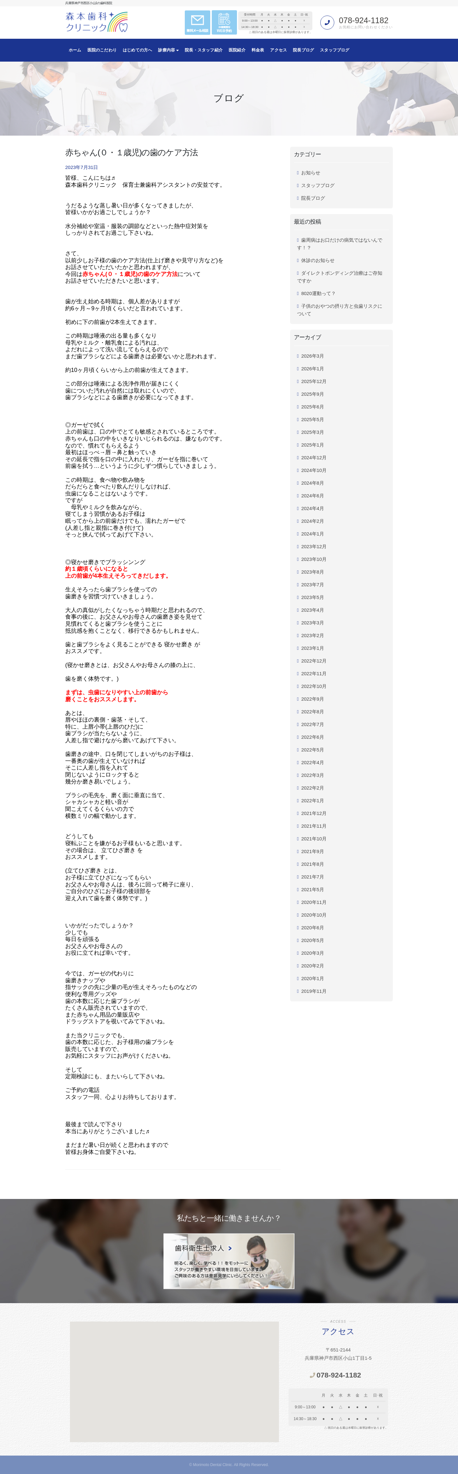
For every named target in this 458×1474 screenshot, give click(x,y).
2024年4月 (312, 508)
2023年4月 (312, 610)
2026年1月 (312, 368)
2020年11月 (314, 902)
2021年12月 (314, 813)
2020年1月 (312, 978)
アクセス (278, 50)
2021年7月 (312, 876)
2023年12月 (314, 546)
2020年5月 (312, 940)
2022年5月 (312, 749)
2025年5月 (312, 419)
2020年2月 (312, 965)
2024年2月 (312, 521)
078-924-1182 (364, 20)
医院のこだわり (102, 50)
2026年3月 (312, 356)
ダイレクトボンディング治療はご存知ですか (339, 276)
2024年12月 (314, 457)
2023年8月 (312, 572)
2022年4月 (312, 762)
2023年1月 (312, 648)
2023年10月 (314, 559)
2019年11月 (314, 991)
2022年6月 (312, 737)
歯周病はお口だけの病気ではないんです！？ (339, 243)
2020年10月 (314, 915)
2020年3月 (312, 953)
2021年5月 (312, 889)
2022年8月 (312, 711)
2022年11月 (314, 673)
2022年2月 (312, 788)
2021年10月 (314, 838)
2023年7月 (312, 584)
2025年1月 (312, 445)
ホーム (75, 50)
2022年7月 (312, 724)
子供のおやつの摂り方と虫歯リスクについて (339, 309)
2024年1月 (312, 533)
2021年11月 (314, 826)
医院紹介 (237, 50)
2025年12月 (314, 381)
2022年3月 (312, 775)
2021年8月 (312, 864)
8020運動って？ (318, 293)
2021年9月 (312, 851)
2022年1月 (312, 800)
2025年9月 (312, 394)
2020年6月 (312, 927)
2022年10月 (314, 686)
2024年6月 (312, 495)
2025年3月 (312, 432)
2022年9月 (312, 699)
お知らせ (310, 172)
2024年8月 (312, 483)
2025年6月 (312, 406)
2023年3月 (312, 622)
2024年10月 (314, 470)
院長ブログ (303, 50)
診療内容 (168, 50)
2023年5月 (312, 597)
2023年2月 (312, 635)
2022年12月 (314, 660)
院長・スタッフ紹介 (204, 50)
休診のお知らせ (318, 260)
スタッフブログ (334, 50)
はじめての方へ (137, 50)
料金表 (258, 50)
